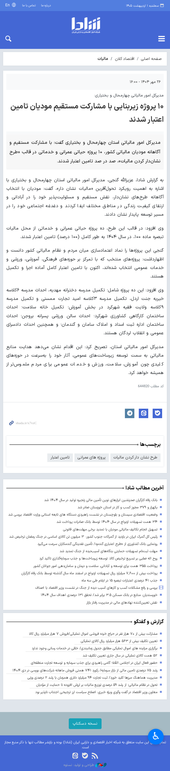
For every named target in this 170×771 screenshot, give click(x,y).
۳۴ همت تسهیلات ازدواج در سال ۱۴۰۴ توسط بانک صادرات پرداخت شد (106, 522)
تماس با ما (29, 5)
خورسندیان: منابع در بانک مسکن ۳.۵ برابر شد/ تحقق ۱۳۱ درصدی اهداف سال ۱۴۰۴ (99, 595)
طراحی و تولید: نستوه (85, 765)
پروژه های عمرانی (92, 457)
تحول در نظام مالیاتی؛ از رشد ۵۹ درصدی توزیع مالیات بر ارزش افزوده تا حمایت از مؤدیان (96, 685)
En (8, 5)
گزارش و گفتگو (149, 622)
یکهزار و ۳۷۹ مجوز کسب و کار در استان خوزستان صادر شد (117, 507)
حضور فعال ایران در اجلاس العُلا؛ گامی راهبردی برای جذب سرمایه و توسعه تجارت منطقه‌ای (94, 663)
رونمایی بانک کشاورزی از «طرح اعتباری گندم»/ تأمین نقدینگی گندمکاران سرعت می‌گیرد (97, 544)
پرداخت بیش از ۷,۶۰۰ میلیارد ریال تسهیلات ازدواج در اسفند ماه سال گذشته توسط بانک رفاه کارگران (89, 573)
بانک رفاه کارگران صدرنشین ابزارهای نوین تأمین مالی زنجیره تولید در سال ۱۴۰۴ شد (100, 500)
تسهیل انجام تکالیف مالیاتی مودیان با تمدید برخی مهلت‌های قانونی (110, 529)
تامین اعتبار (60, 457)
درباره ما (46, 5)
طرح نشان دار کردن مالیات (135, 457)
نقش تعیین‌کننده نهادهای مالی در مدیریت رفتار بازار (121, 602)
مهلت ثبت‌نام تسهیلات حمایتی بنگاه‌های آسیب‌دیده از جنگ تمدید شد (108, 551)
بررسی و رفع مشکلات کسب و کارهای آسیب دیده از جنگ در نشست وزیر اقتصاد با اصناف (96, 588)
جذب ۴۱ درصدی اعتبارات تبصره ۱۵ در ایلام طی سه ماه (119, 580)
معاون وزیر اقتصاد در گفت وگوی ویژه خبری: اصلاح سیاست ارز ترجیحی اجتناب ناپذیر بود (96, 692)
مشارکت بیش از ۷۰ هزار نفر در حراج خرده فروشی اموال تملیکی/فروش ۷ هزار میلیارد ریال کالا (93, 634)
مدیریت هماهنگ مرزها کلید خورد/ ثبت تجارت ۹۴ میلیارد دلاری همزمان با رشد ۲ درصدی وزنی (92, 677)
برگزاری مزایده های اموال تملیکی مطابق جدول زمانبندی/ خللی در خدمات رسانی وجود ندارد (94, 648)
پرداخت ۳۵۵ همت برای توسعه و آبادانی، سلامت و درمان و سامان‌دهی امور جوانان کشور (95, 566)
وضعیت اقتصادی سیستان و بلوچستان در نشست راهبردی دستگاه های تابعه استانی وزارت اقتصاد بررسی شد (82, 514)
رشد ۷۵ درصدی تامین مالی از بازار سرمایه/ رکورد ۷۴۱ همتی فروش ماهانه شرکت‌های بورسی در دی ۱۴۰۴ (84, 670)
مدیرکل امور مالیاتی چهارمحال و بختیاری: (129, 95)
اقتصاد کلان (124, 59)
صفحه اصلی (151, 59)
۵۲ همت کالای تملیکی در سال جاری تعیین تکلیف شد (120, 655)
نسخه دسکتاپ (85, 724)
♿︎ (156, 736)
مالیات (102, 59)
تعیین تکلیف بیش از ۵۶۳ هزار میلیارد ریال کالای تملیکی (119, 641)
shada (85, 25)
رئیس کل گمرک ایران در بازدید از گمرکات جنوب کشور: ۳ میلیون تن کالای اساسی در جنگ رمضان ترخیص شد (83, 537)
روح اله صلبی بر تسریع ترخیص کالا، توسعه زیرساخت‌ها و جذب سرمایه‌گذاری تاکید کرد (98, 558)
